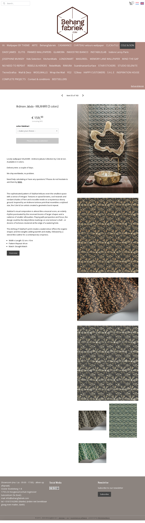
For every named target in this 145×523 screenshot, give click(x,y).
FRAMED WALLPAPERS (39, 52)
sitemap (62, 518)
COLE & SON (127, 45)
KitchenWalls (50, 58)
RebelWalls (55, 65)
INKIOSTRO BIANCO (77, 52)
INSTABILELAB (98, 52)
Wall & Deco (25, 72)
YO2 (69, 72)
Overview (13, 253)
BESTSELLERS (59, 79)
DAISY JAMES (9, 52)
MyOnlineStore (104, 518)
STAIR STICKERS (107, 65)
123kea (77, 72)
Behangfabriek (48, 45)
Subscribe (104, 494)
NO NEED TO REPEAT (13, 65)
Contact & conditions (39, 79)
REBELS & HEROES (37, 65)
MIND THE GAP (130, 58)
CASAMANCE (65, 45)
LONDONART (66, 58)
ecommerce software (79, 518)
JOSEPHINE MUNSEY (13, 58)
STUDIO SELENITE (127, 65)
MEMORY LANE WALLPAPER (105, 58)
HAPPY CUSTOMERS (94, 72)
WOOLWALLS (40, 72)
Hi (3, 45)
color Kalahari (22, 126)
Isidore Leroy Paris (119, 52)
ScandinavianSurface (85, 65)
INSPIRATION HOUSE (128, 72)
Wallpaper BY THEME (18, 45)
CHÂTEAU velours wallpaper (89, 45)
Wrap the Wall (57, 72)
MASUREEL (82, 58)
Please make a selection (37, 141)
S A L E (110, 72)
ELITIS (21, 52)
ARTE (35, 45)
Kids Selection (33, 58)
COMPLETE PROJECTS (14, 79)
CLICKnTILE (112, 45)
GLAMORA (59, 52)
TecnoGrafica (9, 72)
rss (68, 518)
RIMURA (67, 65)
